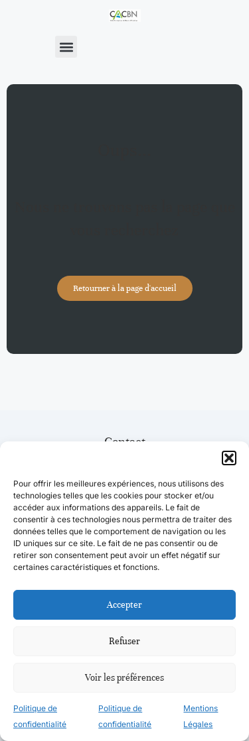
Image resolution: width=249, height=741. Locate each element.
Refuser (124, 641)
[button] (229, 458)
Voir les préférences (124, 677)
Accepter (124, 604)
